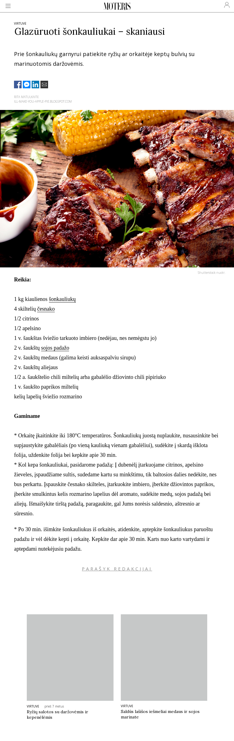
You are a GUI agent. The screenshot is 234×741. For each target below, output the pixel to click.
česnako (46, 309)
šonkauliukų (62, 299)
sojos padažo (55, 348)
